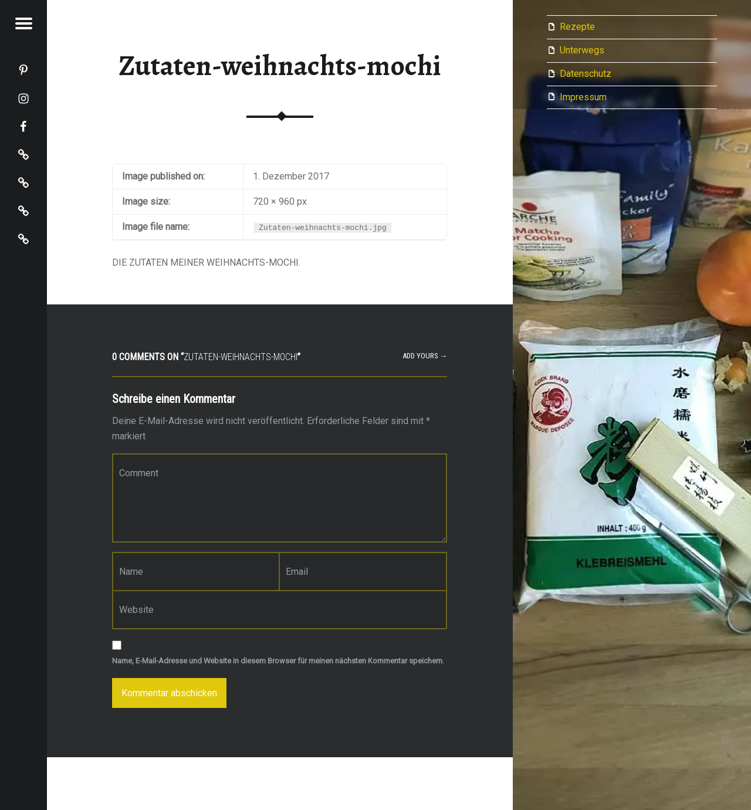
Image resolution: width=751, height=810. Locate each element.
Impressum (583, 97)
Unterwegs (582, 50)
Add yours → (425, 355)
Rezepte (577, 26)
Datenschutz (585, 73)
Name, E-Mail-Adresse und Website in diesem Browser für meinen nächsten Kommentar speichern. (278, 660)
